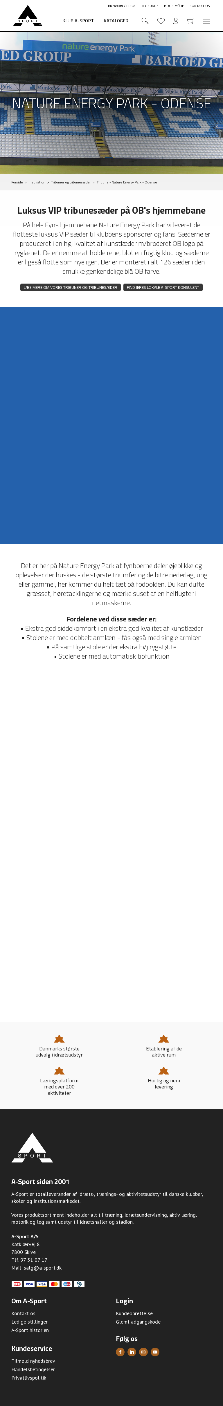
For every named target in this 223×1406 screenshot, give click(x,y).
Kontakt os (200, 5)
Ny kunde (150, 5)
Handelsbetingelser (33, 1369)
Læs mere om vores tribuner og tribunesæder (70, 287)
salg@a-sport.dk (43, 1267)
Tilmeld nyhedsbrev (33, 1361)
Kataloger (116, 20)
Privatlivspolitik (28, 1377)
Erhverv (115, 5)
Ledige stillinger (29, 1321)
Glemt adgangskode (138, 1321)
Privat (131, 5)
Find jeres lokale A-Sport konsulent (163, 287)
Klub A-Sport (78, 20)
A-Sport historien (30, 1330)
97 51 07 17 (33, 1260)
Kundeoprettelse (134, 1313)
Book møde (174, 5)
